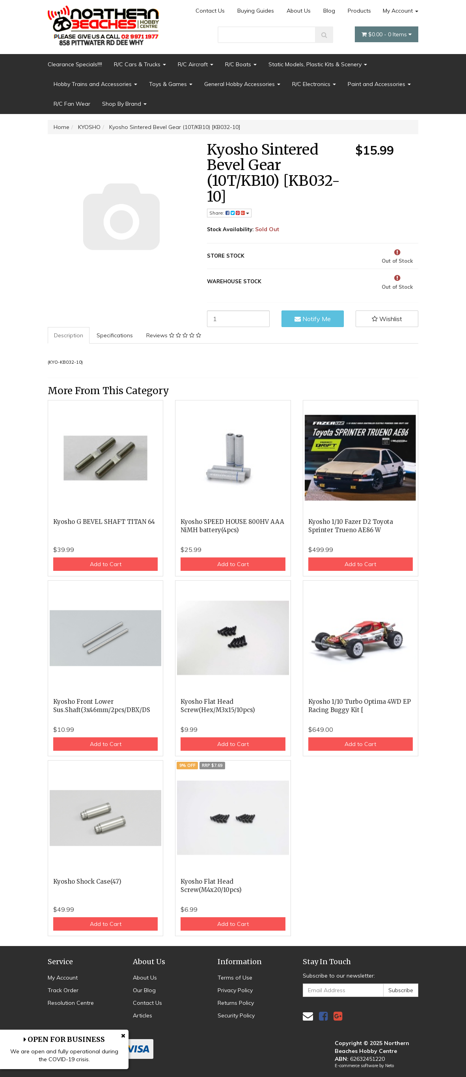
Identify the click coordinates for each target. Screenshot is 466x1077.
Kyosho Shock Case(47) (87, 881)
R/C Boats (241, 64)
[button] (387, 318)
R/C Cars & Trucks (140, 64)
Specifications (115, 335)
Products (359, 10)
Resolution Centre (71, 1002)
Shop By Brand (124, 103)
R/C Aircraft (195, 64)
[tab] (69, 335)
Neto (389, 1065)
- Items (387, 34)
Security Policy (236, 1015)
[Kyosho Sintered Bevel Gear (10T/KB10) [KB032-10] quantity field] (238, 318)
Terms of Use (235, 977)
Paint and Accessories (379, 84)
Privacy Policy (235, 990)
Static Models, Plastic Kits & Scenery (317, 64)
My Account (400, 10)
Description (68, 335)
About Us (299, 10)
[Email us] (308, 1016)
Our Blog (144, 990)
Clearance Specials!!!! (75, 64)
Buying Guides (255, 10)
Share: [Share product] (229, 213)
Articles (142, 1015)
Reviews (173, 335)
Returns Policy (236, 1002)
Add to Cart (105, 564)
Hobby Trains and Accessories (95, 84)
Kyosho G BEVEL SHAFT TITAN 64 (104, 521)
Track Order (63, 990)
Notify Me (313, 319)
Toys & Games (170, 84)
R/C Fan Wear (72, 103)
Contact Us (210, 10)
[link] (323, 1016)
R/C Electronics (314, 84)
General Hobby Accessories (242, 84)
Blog (329, 10)
